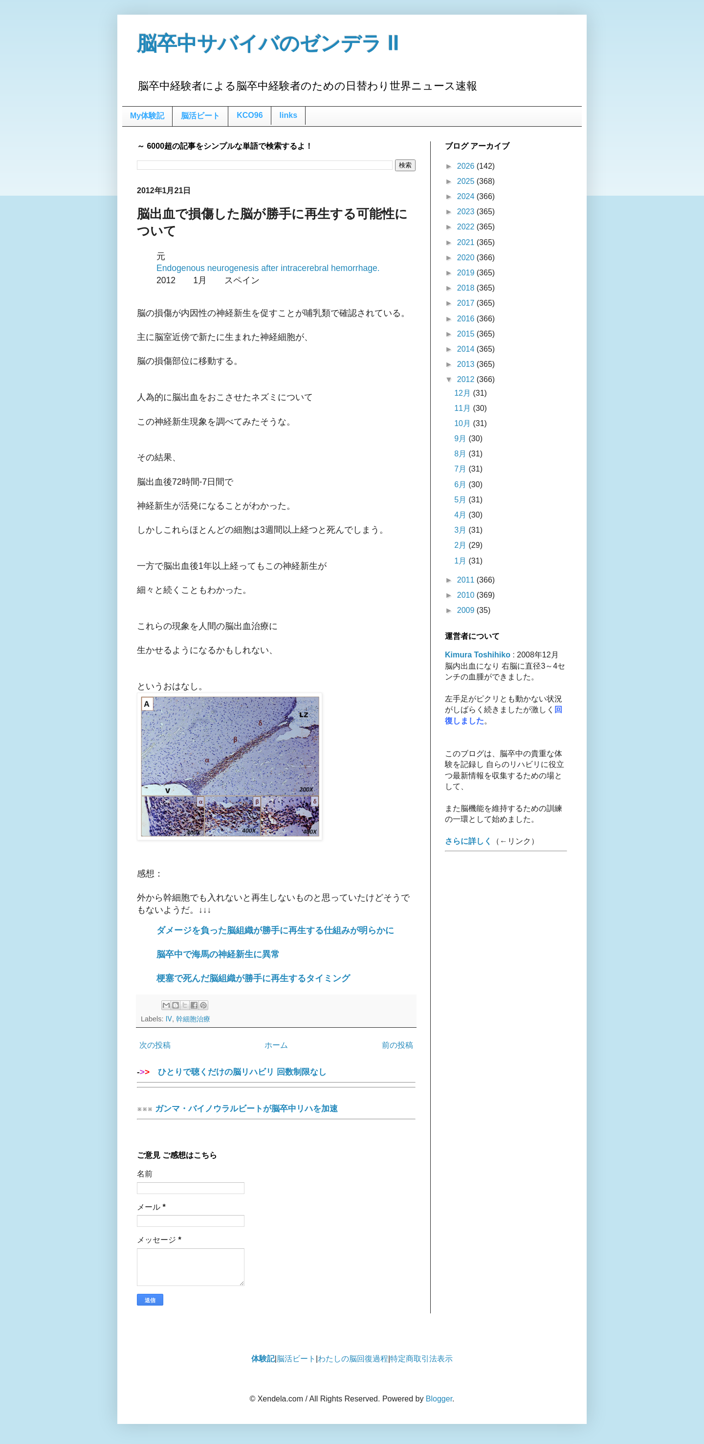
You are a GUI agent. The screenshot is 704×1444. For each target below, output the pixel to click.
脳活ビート (200, 116)
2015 (467, 334)
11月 (463, 408)
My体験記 (147, 116)
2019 (467, 273)
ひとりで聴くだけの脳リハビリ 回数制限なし (276, 1075)
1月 (461, 561)
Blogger (439, 1399)
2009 (467, 610)
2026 (467, 166)
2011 (467, 580)
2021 (467, 242)
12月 (463, 393)
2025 (467, 181)
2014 (467, 349)
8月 (461, 454)
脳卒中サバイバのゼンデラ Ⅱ (268, 43)
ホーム (276, 1045)
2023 (467, 211)
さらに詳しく (468, 841)
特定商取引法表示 (421, 1358)
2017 (467, 303)
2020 (467, 257)
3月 (461, 530)
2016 (467, 319)
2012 (467, 379)
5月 (461, 500)
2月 (461, 545)
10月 (463, 423)
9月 (461, 438)
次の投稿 (155, 1045)
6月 (461, 484)
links (288, 115)
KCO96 (250, 115)
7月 (461, 469)
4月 (461, 515)
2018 (467, 288)
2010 (467, 595)
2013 (467, 364)
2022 (467, 227)
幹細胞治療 (193, 1019)
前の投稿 (397, 1045)
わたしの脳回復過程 (353, 1358)
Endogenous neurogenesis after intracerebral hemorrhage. (268, 268)
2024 (467, 196)
